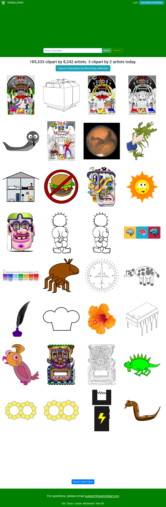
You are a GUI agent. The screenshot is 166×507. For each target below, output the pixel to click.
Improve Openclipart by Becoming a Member (83, 68)
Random (117, 50)
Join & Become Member (151, 2)
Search (106, 50)
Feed (98, 503)
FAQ (63, 503)
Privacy (70, 503)
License (78, 503)
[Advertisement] (83, 27)
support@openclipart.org (102, 496)
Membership (88, 503)
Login (135, 2)
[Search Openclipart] (72, 50)
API (102, 503)
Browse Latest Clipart (83, 482)
